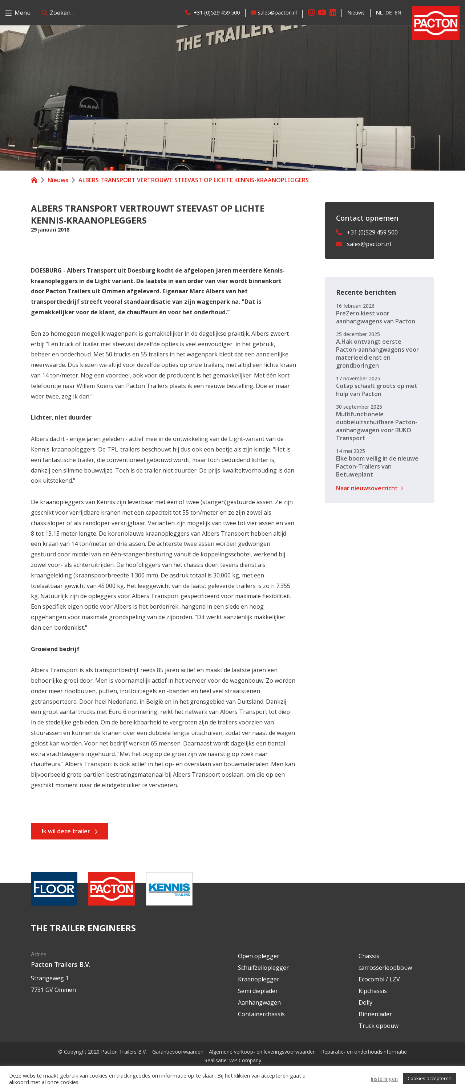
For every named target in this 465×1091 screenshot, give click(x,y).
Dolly (365, 1002)
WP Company (245, 1060)
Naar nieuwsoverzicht (367, 488)
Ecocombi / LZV (379, 979)
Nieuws (356, 12)
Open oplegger (258, 956)
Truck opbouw (379, 1026)
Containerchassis (261, 1014)
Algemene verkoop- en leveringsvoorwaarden (262, 1051)
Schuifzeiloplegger (263, 968)
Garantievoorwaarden (177, 1051)
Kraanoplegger (258, 979)
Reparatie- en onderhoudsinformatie (364, 1051)
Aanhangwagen (259, 1002)
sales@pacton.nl (274, 12)
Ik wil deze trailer (66, 831)
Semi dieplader (258, 991)
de (388, 12)
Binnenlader (375, 1014)
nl (379, 12)
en (398, 12)
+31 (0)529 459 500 (212, 12)
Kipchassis (373, 991)
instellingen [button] (384, 1078)
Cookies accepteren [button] (430, 1078)
